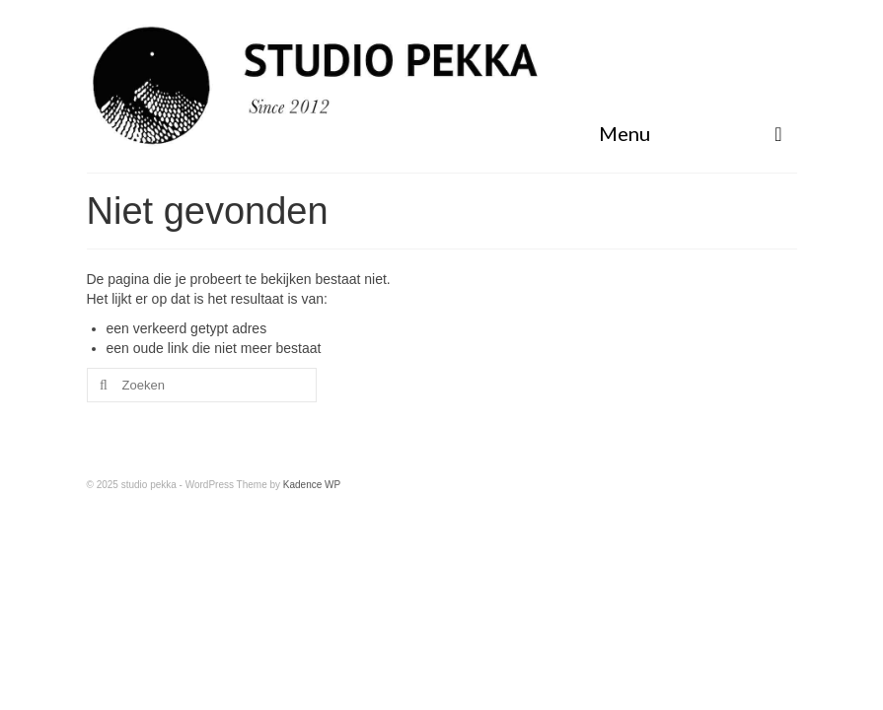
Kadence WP (311, 484)
